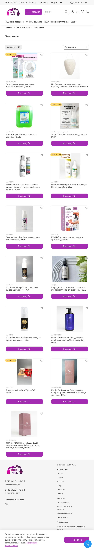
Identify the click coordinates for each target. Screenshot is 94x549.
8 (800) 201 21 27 (78, 2)
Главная (8, 27)
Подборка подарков (14, 21)
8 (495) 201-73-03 (15, 489)
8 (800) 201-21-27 (15, 481)
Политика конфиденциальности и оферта (71, 527)
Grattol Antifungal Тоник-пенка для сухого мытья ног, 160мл (22, 288)
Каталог (23, 2)
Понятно (77, 539)
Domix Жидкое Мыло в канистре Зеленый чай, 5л (21, 135)
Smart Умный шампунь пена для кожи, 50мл (69, 135)
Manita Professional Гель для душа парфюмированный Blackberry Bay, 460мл (67, 340)
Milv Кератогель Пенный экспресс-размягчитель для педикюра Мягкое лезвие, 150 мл (23, 187)
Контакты (61, 489)
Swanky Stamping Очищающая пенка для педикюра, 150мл (23, 238)
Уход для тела (23, 27)
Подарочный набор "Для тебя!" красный (20, 391)
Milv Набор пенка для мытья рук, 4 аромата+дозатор (67, 238)
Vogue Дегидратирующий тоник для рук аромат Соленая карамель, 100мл (68, 288)
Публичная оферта (64, 513)
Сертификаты (62, 517)
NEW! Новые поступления (56, 21)
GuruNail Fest (11, 2)
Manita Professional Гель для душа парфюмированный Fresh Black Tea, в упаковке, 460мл (68, 392)
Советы (60, 493)
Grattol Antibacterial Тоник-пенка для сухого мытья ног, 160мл (23, 338)
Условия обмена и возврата (64, 508)
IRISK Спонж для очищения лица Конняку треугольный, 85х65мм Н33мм (69, 85)
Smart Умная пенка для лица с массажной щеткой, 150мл (20, 85)
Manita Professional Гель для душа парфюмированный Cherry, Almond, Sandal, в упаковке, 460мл (23, 445)
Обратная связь (63, 502)
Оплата (32, 2)
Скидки (53, 2)
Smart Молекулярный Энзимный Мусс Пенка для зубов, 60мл (69, 185)
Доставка (43, 2)
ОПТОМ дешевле (34, 21)
